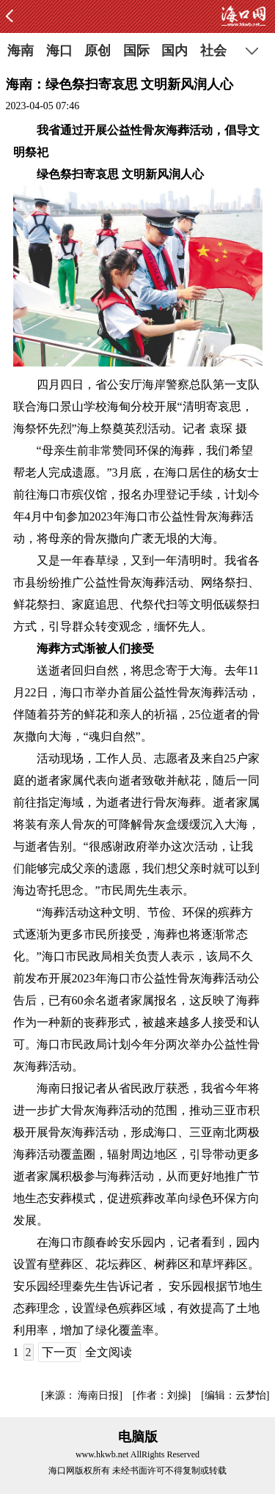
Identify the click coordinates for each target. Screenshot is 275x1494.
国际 (136, 50)
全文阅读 (108, 1352)
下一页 (59, 1352)
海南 (20, 50)
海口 (59, 50)
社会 (213, 50)
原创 (97, 50)
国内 (174, 50)
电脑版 (138, 1436)
